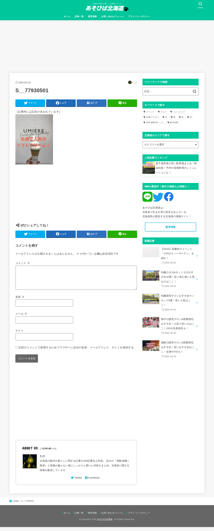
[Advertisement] (107, 45)
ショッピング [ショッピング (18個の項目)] (179, 112)
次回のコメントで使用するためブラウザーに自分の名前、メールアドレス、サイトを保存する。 (77, 351)
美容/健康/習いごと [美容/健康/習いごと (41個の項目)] (155, 122)
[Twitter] (76, 481)
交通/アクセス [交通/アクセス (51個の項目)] (152, 117)
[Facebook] (92, 481)
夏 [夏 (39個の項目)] (174, 117)
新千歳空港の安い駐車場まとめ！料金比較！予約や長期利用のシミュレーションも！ (176, 168)
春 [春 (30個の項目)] (183, 117)
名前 (19, 300)
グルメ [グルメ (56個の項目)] (163, 112)
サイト (19, 334)
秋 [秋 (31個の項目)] (191, 117)
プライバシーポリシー (139, 16)
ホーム (67, 16)
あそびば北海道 (105, 523)
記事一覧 (79, 16)
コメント (22, 262)
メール (21, 317)
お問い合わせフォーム (112, 16)
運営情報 (92, 16)
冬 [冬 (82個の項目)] (166, 117)
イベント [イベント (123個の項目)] (150, 112)
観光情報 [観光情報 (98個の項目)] (174, 122)
